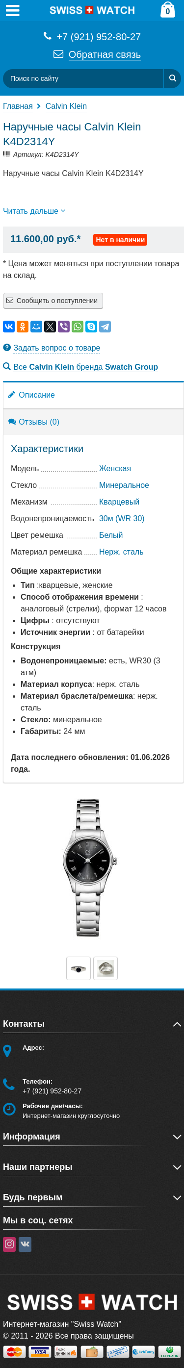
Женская (115, 468)
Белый (111, 535)
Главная (18, 106)
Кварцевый (119, 502)
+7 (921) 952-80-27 (92, 36)
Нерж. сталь (121, 552)
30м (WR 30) (122, 518)
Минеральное (124, 485)
